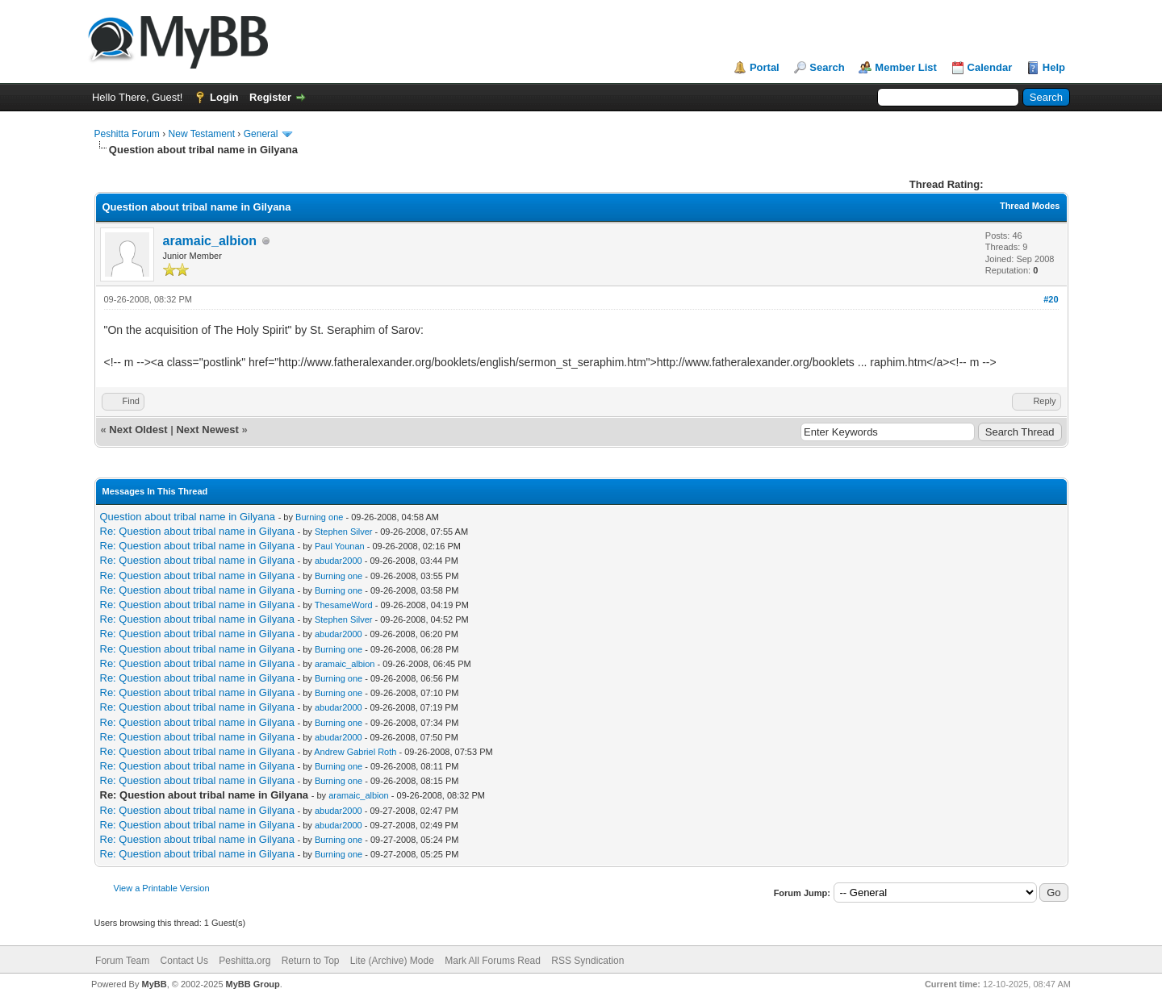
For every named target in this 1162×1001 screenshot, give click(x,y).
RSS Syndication (587, 960)
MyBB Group (253, 984)
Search (826, 67)
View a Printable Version (162, 888)
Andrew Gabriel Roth (355, 752)
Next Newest (207, 429)
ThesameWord (344, 605)
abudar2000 (338, 560)
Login (224, 97)
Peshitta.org (244, 960)
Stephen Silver (344, 531)
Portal (765, 67)
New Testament (202, 134)
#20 (1050, 299)
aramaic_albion (210, 241)
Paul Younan (340, 546)
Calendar (990, 67)
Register (270, 97)
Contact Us (184, 960)
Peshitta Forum (127, 134)
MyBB (153, 984)
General (261, 134)
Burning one (319, 517)
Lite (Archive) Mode (392, 960)
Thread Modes (1030, 206)
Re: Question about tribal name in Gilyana (197, 531)
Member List (906, 67)
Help (1054, 67)
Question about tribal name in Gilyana (188, 517)
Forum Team (122, 960)
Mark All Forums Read (493, 960)
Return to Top (311, 960)
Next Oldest (138, 429)
